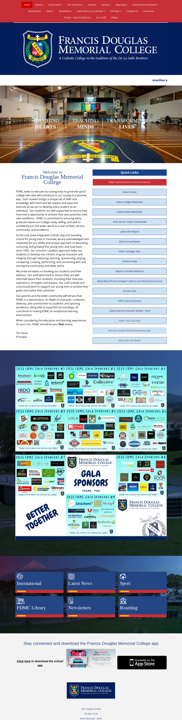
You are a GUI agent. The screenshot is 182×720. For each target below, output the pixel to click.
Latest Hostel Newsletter (130, 189)
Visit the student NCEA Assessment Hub (129, 308)
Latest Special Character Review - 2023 (129, 288)
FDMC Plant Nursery (129, 298)
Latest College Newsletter (129, 179)
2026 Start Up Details (129, 317)
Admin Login (142, 716)
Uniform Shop (129, 238)
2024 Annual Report (129, 219)
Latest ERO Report (129, 209)
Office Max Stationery (129, 278)
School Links (129, 268)
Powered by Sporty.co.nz (39, 716)
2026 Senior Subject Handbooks (130, 199)
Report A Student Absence (130, 248)
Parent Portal (130, 169)
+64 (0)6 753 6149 (93, 700)
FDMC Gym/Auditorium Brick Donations (130, 159)
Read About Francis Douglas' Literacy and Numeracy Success (129, 258)
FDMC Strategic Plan (129, 228)
